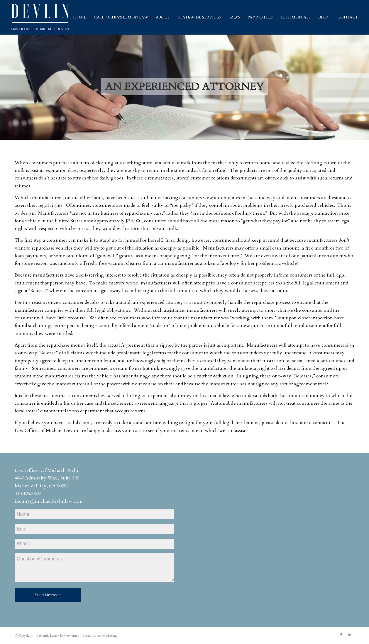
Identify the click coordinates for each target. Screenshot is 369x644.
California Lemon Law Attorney (57, 635)
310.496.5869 (27, 493)
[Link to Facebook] (341, 635)
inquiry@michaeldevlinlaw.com (49, 501)
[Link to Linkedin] (350, 635)
